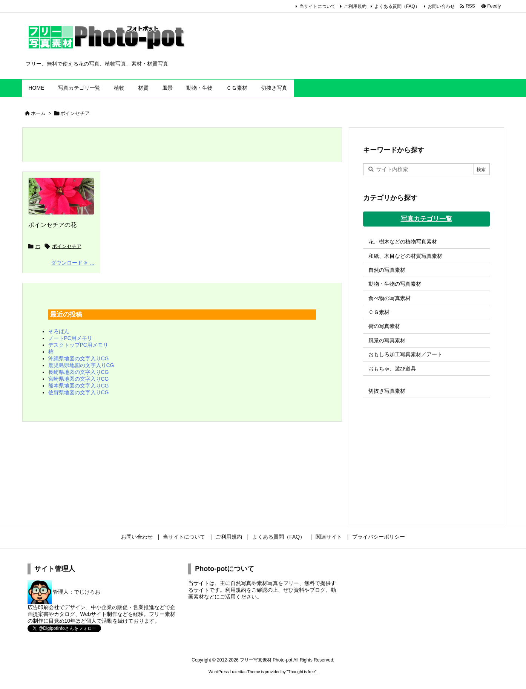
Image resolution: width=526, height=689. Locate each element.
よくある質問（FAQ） (397, 6)
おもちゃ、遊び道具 (392, 369)
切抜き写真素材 (386, 391)
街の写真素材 (384, 326)
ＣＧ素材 (379, 312)
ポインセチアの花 (52, 225)
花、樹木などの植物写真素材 (402, 242)
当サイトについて (317, 6)
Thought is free (301, 671)
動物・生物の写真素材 (394, 284)
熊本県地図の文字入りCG (78, 386)
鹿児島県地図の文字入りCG (81, 365)
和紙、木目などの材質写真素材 (405, 256)
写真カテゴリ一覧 (426, 218)
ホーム (38, 113)
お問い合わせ (441, 6)
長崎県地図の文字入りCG (78, 372)
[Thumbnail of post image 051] (61, 196)
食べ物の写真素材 (389, 298)
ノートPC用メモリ (70, 338)
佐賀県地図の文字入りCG (78, 392)
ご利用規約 (355, 6)
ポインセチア (66, 246)
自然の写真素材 (386, 270)
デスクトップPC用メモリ (78, 345)
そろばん (58, 331)
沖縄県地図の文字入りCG (78, 358)
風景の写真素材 (386, 340)
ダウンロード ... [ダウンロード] (72, 263)
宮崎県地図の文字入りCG (78, 379)
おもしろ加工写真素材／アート (405, 354)
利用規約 (235, 590)
